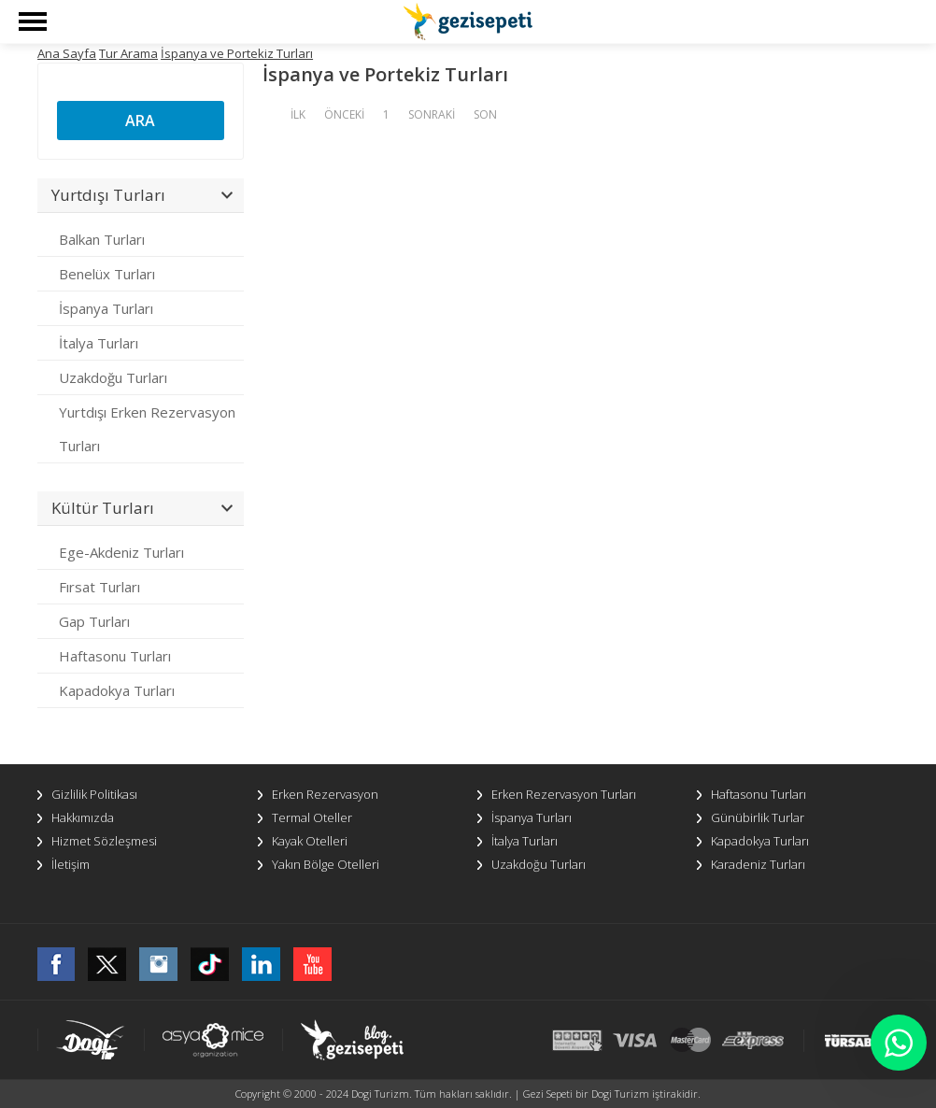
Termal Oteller (312, 817)
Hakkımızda (82, 817)
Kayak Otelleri (309, 840)
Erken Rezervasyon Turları (563, 794)
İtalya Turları (98, 343)
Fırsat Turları (99, 586)
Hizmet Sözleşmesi (104, 840)
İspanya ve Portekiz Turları (237, 53)
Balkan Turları (102, 239)
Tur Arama (128, 53)
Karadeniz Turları (758, 864)
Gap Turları (94, 621)
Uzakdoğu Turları (113, 377)
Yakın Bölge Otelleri (325, 864)
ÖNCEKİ (344, 114)
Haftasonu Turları (115, 655)
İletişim (70, 864)
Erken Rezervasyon (325, 794)
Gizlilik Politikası (94, 794)
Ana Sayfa (66, 53)
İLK (298, 114)
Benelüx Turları (107, 273)
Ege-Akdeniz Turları (121, 552)
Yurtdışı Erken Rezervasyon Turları (147, 429)
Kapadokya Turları (117, 690)
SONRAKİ (431, 114)
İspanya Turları (106, 308)
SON (485, 114)
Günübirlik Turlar (757, 817)
